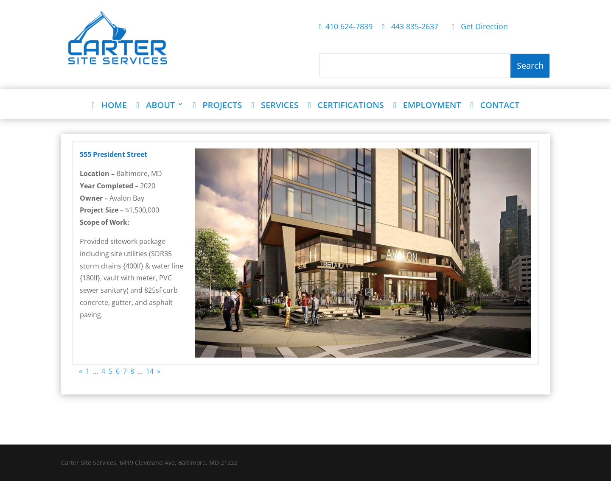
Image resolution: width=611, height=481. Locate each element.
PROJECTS (217, 106)
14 (150, 371)
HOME (109, 106)
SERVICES (274, 106)
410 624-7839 (346, 27)
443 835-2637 (412, 27)
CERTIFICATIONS (346, 106)
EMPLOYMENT (427, 106)
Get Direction (480, 27)
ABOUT (155, 106)
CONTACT (495, 106)
